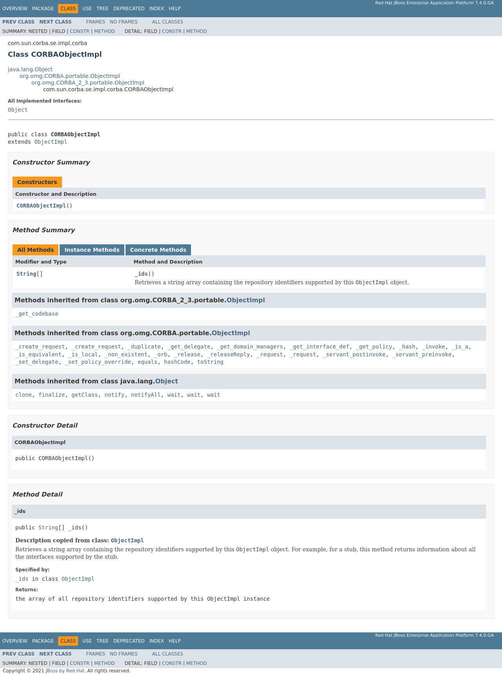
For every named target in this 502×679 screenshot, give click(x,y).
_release (187, 354)
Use (87, 8)
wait (174, 395)
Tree (102, 8)
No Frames (124, 22)
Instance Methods (91, 250)
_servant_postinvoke (354, 354)
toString (210, 362)
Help (175, 8)
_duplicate (144, 346)
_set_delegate (36, 362)
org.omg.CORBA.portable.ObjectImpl (70, 76)
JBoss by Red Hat (64, 671)
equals (148, 362)
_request (269, 354)
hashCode (177, 362)
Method (104, 31)
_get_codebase (36, 314)
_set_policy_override (98, 362)
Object (18, 110)
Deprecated (129, 8)
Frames (95, 22)
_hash (407, 346)
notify (115, 395)
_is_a (460, 346)
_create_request (40, 346)
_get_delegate (189, 346)
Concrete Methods (158, 250)
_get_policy (374, 346)
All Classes (167, 22)
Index (156, 8)
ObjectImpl (50, 142)
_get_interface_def (319, 346)
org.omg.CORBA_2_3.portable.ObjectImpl (87, 82)
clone (23, 395)
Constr (79, 31)
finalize (51, 395)
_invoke (433, 346)
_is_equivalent (38, 354)
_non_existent (126, 354)
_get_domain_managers (250, 346)
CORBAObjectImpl (41, 205)
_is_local (83, 354)
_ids (141, 274)
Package (43, 8)
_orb (160, 354)
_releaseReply (228, 354)
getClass (84, 395)
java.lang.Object (30, 69)
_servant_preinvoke (422, 354)
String (26, 274)
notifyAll (146, 395)
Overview (14, 8)
